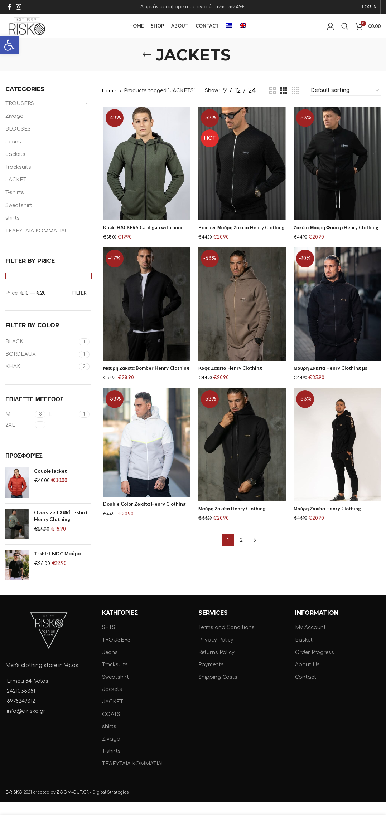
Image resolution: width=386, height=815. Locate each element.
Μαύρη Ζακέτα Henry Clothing (232, 522)
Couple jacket (50, 483)
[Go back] (147, 67)
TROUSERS (19, 116)
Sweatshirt (18, 218)
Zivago (14, 129)
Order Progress (314, 665)
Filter (79, 305)
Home (110, 103)
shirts (12, 231)
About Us (307, 677)
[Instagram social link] (19, 7)
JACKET (15, 192)
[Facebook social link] (9, 7)
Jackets (15, 167)
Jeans (13, 154)
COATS (111, 727)
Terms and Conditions (226, 640)
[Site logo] (38, 32)
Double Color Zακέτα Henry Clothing (145, 518)
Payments (211, 677)
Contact (305, 689)
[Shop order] (345, 103)
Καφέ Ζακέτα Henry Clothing (230, 381)
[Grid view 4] (295, 103)
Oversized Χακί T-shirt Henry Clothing (61, 528)
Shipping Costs (217, 689)
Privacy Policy (215, 652)
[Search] (345, 33)
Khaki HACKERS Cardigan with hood (145, 241)
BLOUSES (18, 141)
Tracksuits (18, 179)
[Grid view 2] (272, 103)
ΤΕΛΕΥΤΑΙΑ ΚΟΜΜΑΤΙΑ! (35, 243)
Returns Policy (216, 665)
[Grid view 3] (283, 103)
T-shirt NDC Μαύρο (57, 566)
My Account (310, 640)
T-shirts (14, 205)
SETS (108, 640)
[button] (9, 45)
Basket (304, 652)
